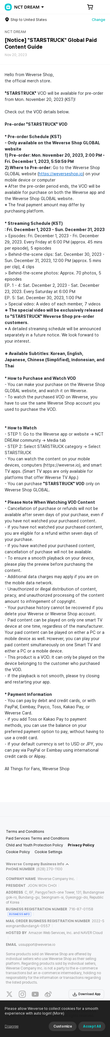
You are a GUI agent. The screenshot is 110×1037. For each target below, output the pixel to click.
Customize (62, 1026)
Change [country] (98, 19)
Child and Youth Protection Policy (34, 845)
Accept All (92, 1026)
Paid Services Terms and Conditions (37, 838)
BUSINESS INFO (19, 914)
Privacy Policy (81, 845)
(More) (58, 1013)
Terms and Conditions (25, 831)
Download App (86, 994)
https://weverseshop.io (61, 173)
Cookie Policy (18, 852)
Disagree (11, 1026)
